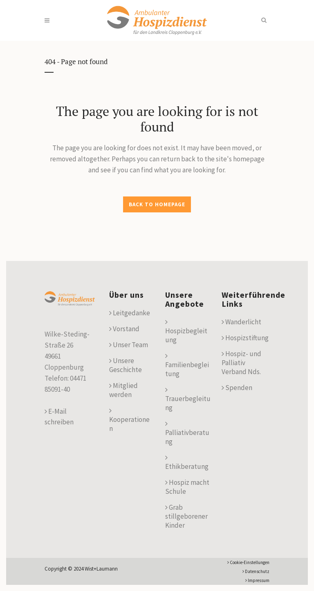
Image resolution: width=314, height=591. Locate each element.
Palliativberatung (187, 433)
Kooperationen (129, 420)
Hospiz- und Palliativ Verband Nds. (241, 362)
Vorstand (124, 328)
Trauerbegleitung (188, 399)
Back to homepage (157, 204)
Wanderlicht (241, 321)
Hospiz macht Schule (187, 487)
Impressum (257, 580)
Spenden (237, 387)
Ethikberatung (187, 462)
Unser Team (128, 344)
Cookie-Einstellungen (248, 562)
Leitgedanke (129, 312)
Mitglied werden (123, 390)
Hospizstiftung (245, 337)
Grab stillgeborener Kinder (186, 516)
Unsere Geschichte (125, 365)
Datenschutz (255, 571)
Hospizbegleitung (186, 331)
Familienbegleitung (187, 365)
